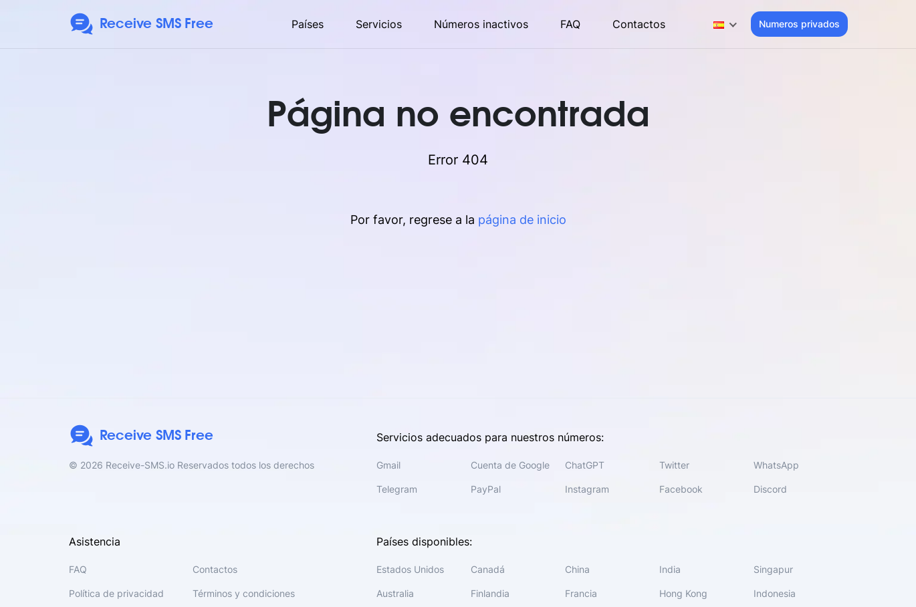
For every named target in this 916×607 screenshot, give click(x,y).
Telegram (396, 489)
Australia (395, 593)
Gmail (388, 465)
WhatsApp (776, 465)
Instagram (587, 489)
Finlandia (490, 593)
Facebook (681, 489)
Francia (581, 593)
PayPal (486, 489)
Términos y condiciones (244, 593)
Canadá (488, 569)
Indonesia (775, 593)
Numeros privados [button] (799, 23)
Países (308, 24)
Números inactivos (481, 24)
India (670, 569)
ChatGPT (584, 465)
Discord (770, 489)
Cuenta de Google (510, 465)
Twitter (674, 465)
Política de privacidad (116, 593)
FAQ (570, 24)
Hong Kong (683, 593)
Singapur (773, 569)
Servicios (379, 24)
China (577, 569)
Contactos (638, 24)
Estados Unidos (410, 569)
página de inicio (522, 220)
